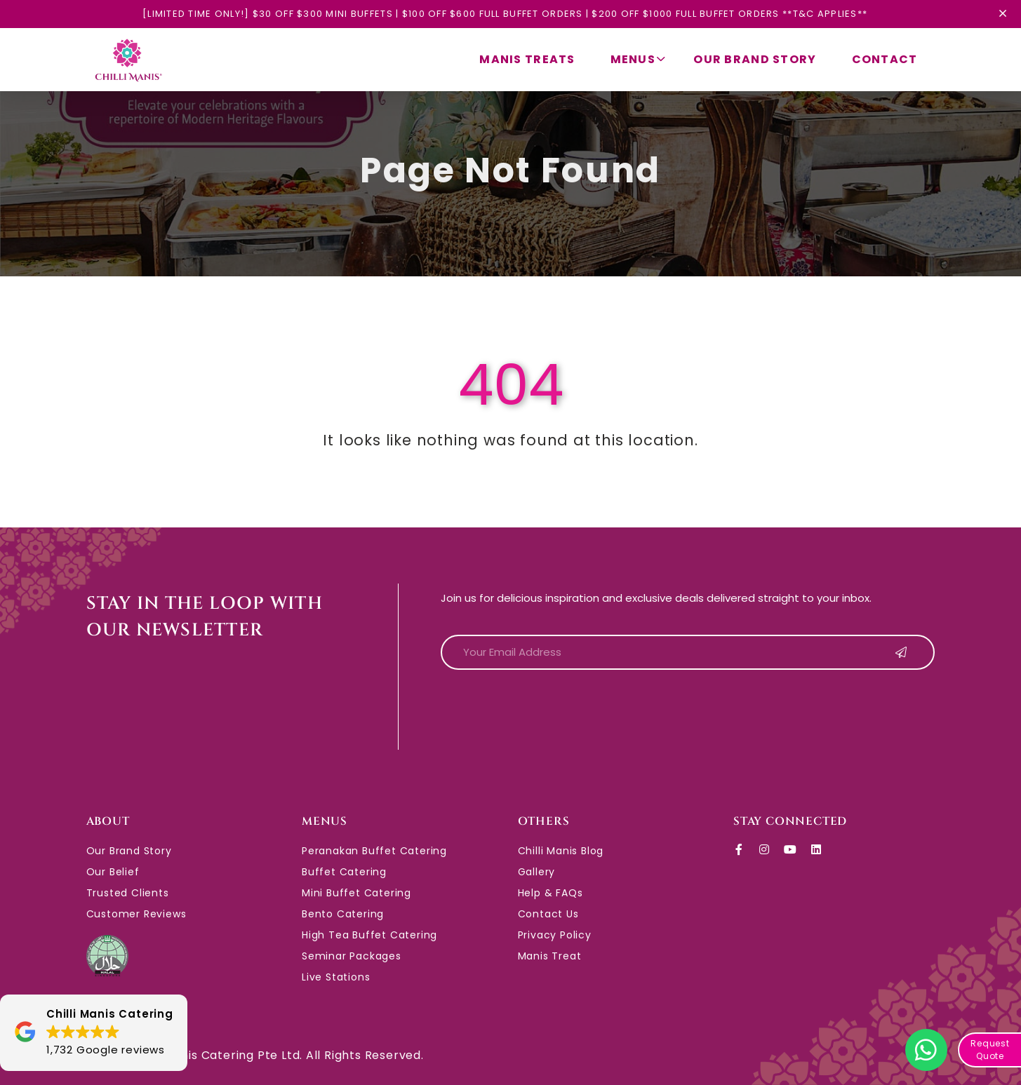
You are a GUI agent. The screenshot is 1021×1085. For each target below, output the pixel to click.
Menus (638, 59)
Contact (885, 59)
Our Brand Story (754, 59)
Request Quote (990, 1049)
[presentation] (547, 708)
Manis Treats (527, 59)
